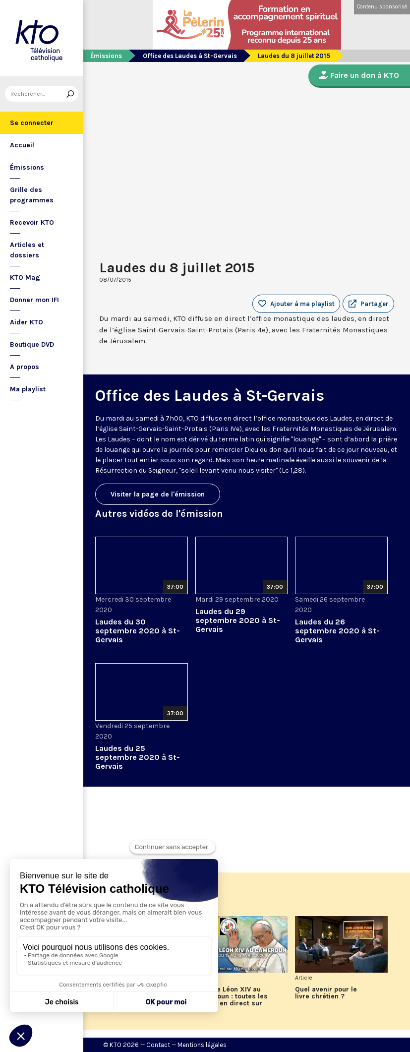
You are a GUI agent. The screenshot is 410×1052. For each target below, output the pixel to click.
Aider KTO (26, 322)
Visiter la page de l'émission (158, 494)
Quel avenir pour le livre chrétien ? (326, 993)
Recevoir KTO (32, 222)
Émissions (27, 167)
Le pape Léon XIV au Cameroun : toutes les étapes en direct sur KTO (231, 1000)
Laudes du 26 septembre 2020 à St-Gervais (337, 630)
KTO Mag (25, 277)
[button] (368, 304)
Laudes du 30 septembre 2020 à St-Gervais (137, 630)
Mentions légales (202, 1045)
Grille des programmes (32, 195)
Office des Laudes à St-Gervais (190, 56)
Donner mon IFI (34, 300)
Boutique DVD (32, 344)
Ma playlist (28, 389)
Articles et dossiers (27, 250)
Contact (158, 1045)
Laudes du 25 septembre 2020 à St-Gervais (137, 757)
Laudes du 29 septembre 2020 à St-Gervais (237, 620)
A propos (24, 367)
